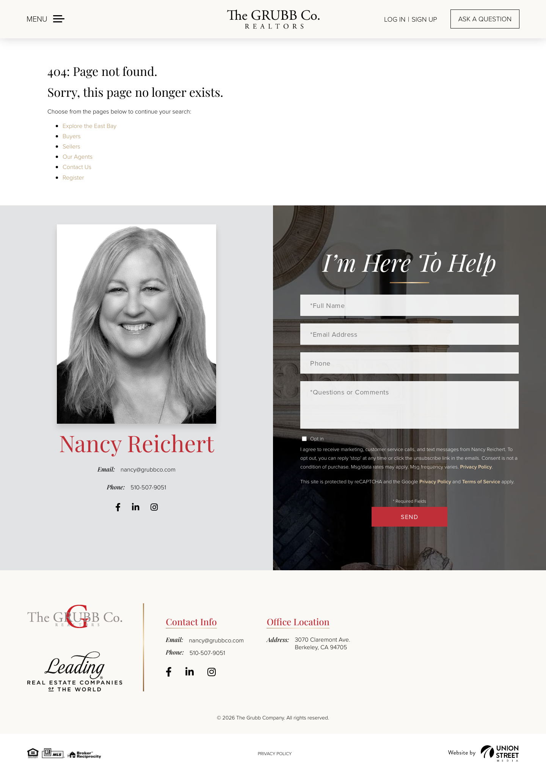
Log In (394, 19)
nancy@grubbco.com (148, 469)
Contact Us (77, 166)
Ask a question (484, 19)
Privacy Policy (476, 466)
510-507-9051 (148, 487)
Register (73, 177)
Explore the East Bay (89, 125)
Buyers (72, 136)
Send (409, 517)
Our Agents (78, 156)
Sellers (71, 146)
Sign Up (424, 19)
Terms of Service (481, 481)
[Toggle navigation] (45, 18)
